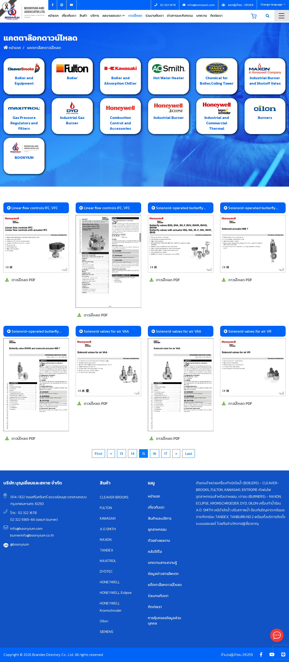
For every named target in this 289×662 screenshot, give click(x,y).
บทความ (201, 15)
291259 (247, 654)
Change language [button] (272, 4)
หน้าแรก (53, 15)
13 (121, 453)
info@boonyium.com (26, 528)
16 (154, 453)
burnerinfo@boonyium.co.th (32, 535)
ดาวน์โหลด (135, 15)
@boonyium (19, 544)
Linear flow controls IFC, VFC (32, 208)
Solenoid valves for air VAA (104, 331)
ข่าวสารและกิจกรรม (180, 15)
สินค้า (83, 15)
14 (132, 453)
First (98, 453)
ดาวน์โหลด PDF (20, 279)
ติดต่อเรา (216, 15)
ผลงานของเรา (112, 15)
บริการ (94, 15)
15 (143, 453)
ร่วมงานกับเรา (154, 15)
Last (188, 453)
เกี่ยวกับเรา (69, 15)
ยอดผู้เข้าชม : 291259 (237, 5)
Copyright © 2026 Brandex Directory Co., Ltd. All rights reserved (53, 654)
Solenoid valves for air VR (247, 331)
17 (165, 453)
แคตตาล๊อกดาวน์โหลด (43, 47)
